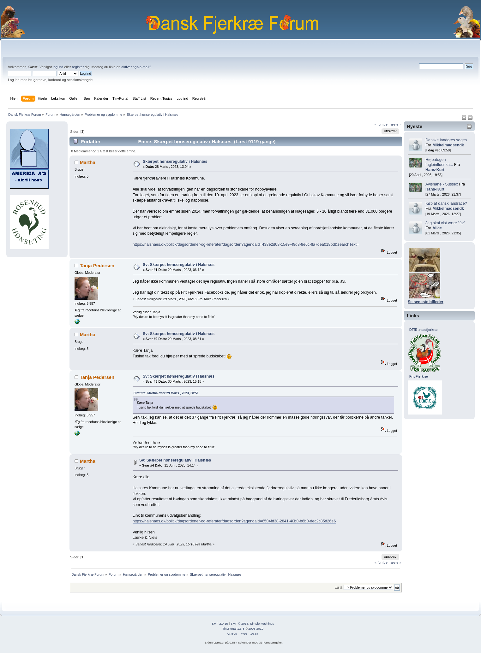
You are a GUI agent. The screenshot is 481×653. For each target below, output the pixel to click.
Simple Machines (262, 623)
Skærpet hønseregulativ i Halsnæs (175, 161)
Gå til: (339, 587)
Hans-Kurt (434, 170)
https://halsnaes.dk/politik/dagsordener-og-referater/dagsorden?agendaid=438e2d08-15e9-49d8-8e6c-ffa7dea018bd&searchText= (246, 244)
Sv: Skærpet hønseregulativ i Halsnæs (178, 264)
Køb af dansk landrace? (446, 203)
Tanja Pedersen (97, 265)
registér (78, 67)
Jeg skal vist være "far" (445, 223)
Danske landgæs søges (446, 140)
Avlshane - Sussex (441, 184)
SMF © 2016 (239, 623)
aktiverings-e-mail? (136, 67)
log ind (58, 67)
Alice (437, 228)
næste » (394, 124)
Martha (87, 162)
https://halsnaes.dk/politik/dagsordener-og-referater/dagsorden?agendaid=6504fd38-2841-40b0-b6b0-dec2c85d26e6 (234, 521)
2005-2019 (255, 628)
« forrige (381, 124)
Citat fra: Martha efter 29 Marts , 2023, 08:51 (166, 393)
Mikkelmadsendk (448, 145)
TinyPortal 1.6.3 (233, 628)
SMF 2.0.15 (220, 623)
